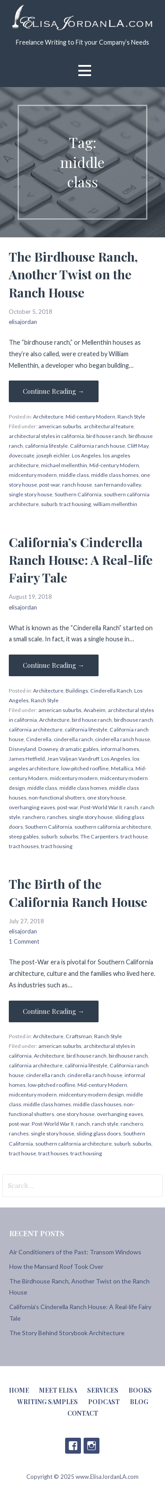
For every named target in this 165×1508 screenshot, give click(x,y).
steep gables (24, 836)
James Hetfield (27, 758)
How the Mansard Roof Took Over (56, 1266)
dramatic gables (79, 749)
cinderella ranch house (122, 739)
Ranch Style (131, 416)
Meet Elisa (58, 1390)
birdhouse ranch (133, 719)
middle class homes (115, 475)
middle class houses (97, 1104)
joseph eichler (53, 455)
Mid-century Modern (90, 416)
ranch (131, 807)
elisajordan (23, 321)
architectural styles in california (46, 436)
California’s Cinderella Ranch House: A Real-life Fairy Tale (81, 559)
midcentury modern (33, 475)
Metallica (122, 768)
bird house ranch (106, 436)
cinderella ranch (73, 739)
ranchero (33, 817)
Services (102, 1390)
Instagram (91, 1446)
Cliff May (137, 445)
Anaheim (95, 710)
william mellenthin (115, 504)
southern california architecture (112, 826)
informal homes (120, 749)
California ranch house (97, 445)
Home (19, 1390)
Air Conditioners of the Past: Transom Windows (75, 1252)
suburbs (68, 836)
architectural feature (109, 426)
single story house (30, 494)
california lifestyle (46, 445)
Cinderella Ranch (111, 690)
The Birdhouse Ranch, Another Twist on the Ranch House (73, 274)
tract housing (75, 504)
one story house (106, 797)
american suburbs (59, 426)
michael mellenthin (64, 465)
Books (140, 1390)
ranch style (105, 1123)
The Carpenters (99, 836)
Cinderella (38, 739)
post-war (49, 484)
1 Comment (24, 941)
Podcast (104, 1402)
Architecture (48, 416)
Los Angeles (86, 455)
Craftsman (79, 1036)
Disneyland (22, 749)
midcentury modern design (91, 1094)
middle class (74, 475)
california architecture (35, 729)
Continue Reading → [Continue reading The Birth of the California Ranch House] (53, 1011)
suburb (49, 504)
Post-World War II (101, 807)
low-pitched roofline (85, 768)
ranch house (77, 484)
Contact (82, 1413)
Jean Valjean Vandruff (73, 758)
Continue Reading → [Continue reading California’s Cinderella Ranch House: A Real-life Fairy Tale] (53, 665)
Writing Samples (47, 1402)
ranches (57, 817)
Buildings (77, 690)
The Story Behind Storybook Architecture (67, 1333)
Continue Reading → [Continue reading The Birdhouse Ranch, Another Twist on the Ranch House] (53, 391)
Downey (48, 749)
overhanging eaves (32, 807)
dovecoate (21, 455)
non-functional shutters (57, 797)
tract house (134, 836)
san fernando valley (117, 484)
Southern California (78, 494)
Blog (139, 1402)
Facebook (73, 1446)
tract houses (24, 846)
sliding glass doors (99, 1133)
